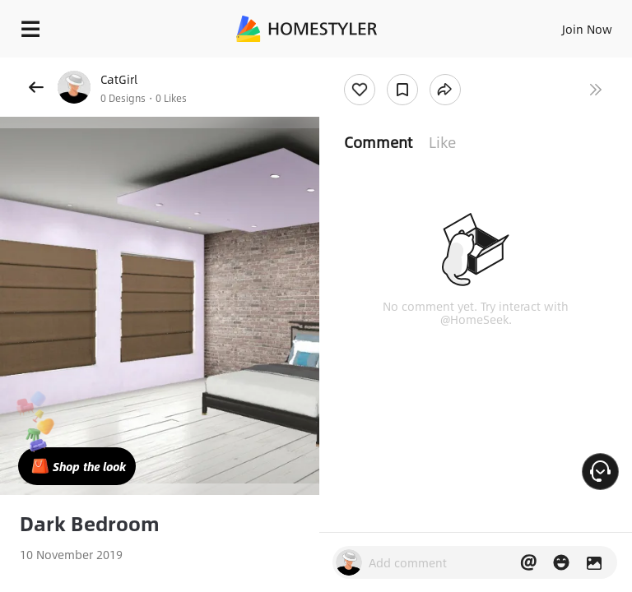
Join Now (587, 29)
